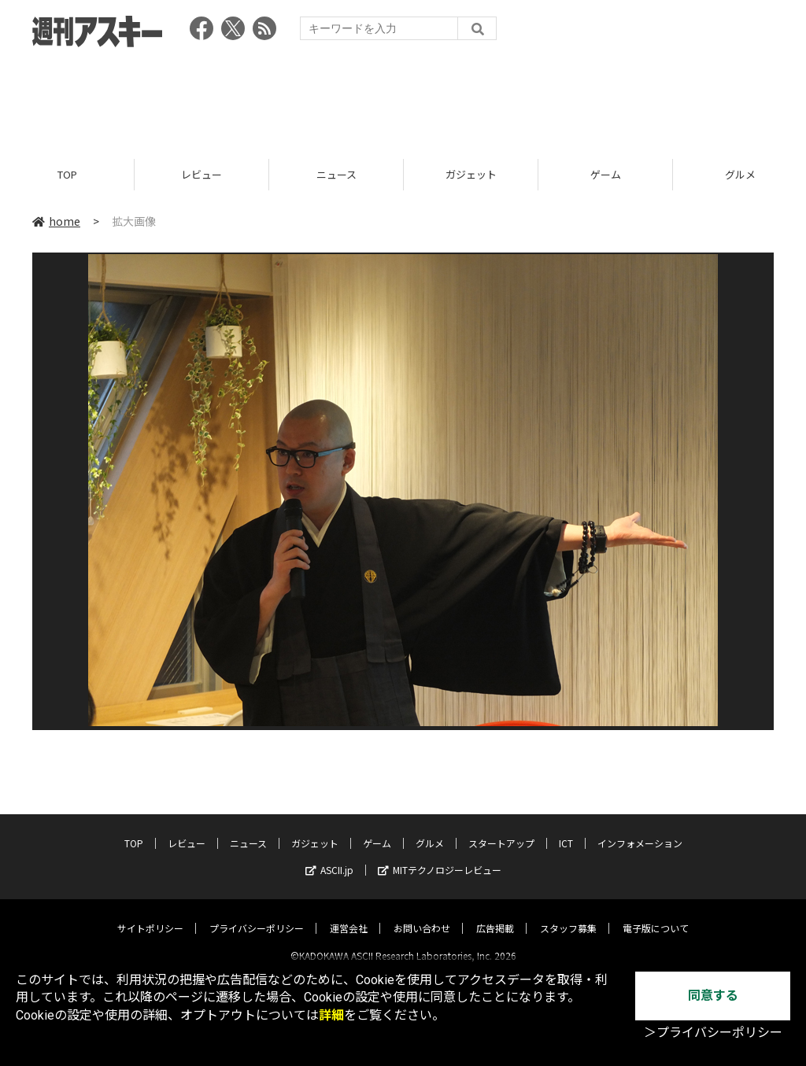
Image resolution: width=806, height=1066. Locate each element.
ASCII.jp (329, 856)
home (56, 222)
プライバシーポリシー (256, 914)
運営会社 (349, 914)
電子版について (656, 914)
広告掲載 (495, 914)
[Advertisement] (403, 98)
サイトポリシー (150, 914)
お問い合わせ (422, 914)
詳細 (331, 1015)
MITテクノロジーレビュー (439, 856)
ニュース (336, 175)
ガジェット (471, 175)
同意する (713, 995)
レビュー (201, 175)
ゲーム (605, 175)
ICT (566, 829)
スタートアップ (501, 829)
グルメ (430, 829)
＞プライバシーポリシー (713, 1032)
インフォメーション (639, 829)
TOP (67, 175)
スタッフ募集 (568, 914)
